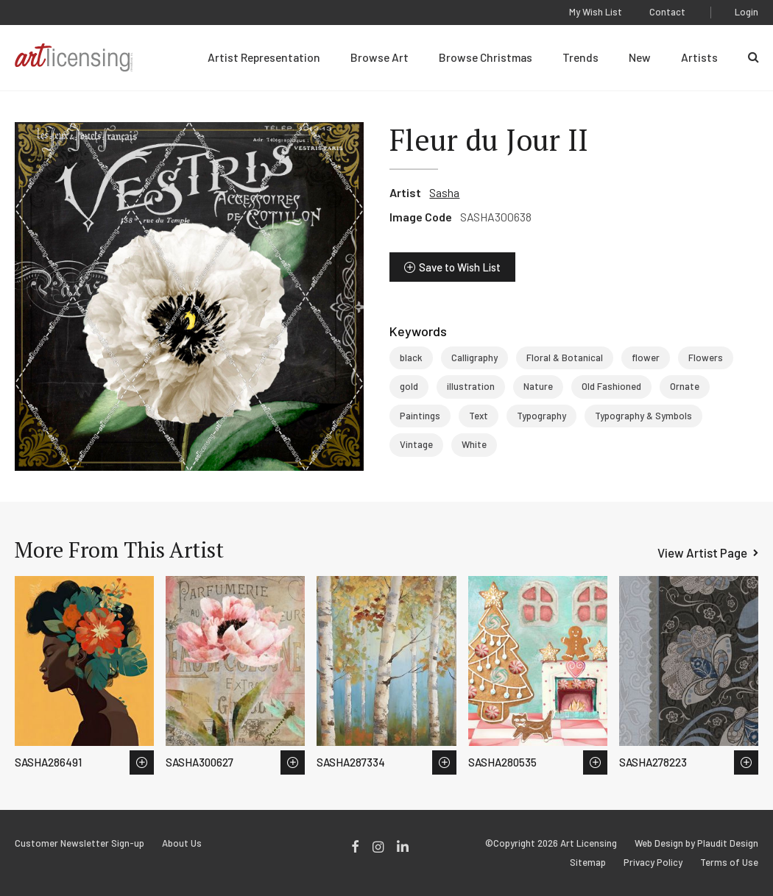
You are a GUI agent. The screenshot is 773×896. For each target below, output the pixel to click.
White (474, 444)
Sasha (444, 192)
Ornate (684, 386)
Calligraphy (474, 357)
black (411, 357)
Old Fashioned (611, 386)
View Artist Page (702, 552)
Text (478, 416)
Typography (541, 416)
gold (409, 386)
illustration (471, 386)
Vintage (416, 444)
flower (646, 357)
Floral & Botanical (564, 357)
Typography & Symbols (643, 416)
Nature (538, 386)
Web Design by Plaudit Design (696, 843)
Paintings (420, 416)
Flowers (705, 357)
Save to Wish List (460, 267)
